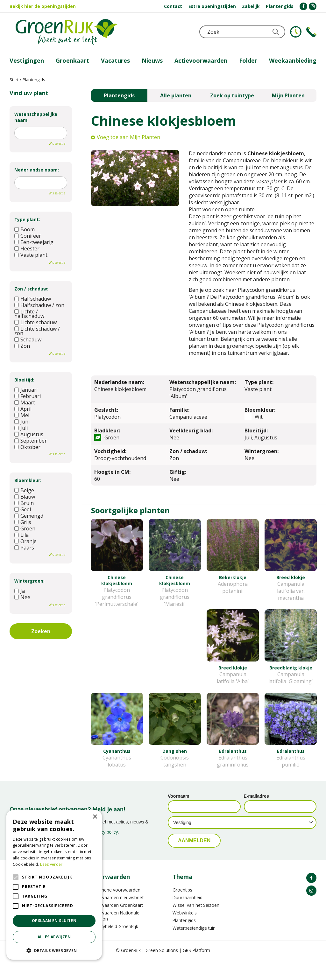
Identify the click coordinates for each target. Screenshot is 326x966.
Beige (24, 490)
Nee (22, 597)
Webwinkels (185, 919)
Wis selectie (57, 143)
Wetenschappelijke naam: (35, 117)
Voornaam (178, 802)
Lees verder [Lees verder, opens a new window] (51, 864)
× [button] (94, 817)
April (23, 409)
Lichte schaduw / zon (37, 330)
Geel (22, 509)
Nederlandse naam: (36, 170)
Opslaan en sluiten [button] (54, 920)
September (30, 440)
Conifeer (27, 236)
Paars (24, 547)
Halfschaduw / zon (39, 305)
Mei (21, 415)
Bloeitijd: (24, 380)
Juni (22, 421)
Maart (24, 402)
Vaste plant (30, 255)
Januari (26, 390)
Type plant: (27, 219)
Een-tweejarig (33, 242)
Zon (22, 346)
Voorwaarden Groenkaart (117, 911)
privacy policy (104, 838)
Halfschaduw (32, 299)
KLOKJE (295, 31)
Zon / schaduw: (31, 289)
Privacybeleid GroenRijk (114, 932)
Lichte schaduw (35, 322)
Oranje (25, 541)
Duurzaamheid (187, 903)
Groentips (182, 896)
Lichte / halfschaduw (29, 313)
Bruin (24, 503)
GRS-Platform (196, 956)
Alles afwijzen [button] (54, 937)
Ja (19, 591)
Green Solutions (161, 956)
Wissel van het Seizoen (196, 911)
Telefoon (311, 31)
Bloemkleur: (27, 480)
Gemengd (28, 516)
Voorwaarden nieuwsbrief (117, 903)
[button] (54, 950)
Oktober (27, 447)
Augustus (28, 434)
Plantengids (119, 95)
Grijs (22, 522)
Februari (27, 396)
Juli (21, 428)
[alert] (54, 885)
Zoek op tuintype (232, 95)
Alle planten (175, 95)
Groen (24, 528)
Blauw (24, 496)
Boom (24, 229)
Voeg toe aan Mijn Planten (128, 137)
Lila (21, 535)
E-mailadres (256, 802)
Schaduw (27, 339)
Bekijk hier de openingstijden (43, 6)
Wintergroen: (29, 581)
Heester (26, 248)
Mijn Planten (288, 95)
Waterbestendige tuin (194, 934)
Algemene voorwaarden (115, 896)
